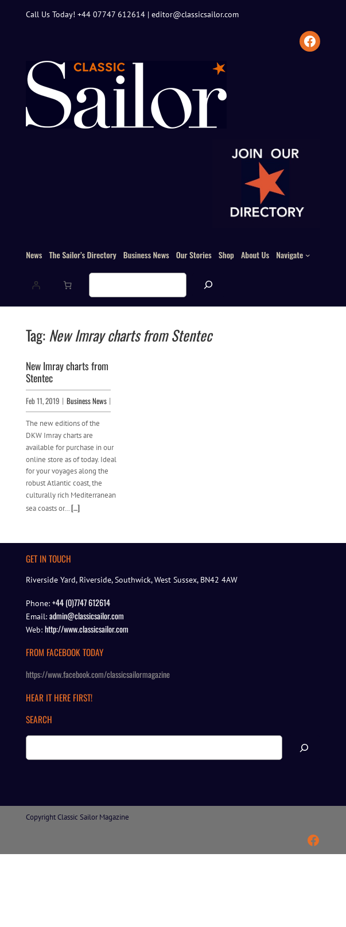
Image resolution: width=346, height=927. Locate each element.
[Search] (208, 285)
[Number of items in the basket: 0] (67, 284)
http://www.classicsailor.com (87, 629)
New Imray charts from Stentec (67, 372)
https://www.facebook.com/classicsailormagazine (98, 674)
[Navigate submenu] (307, 255)
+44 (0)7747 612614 (81, 602)
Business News (87, 400)
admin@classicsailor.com (86, 616)
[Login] (36, 284)
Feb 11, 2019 (43, 400)
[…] (75, 507)
